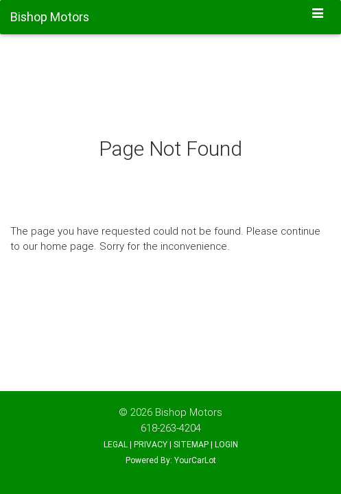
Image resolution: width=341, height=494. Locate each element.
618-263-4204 (171, 427)
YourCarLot (195, 460)
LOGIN (226, 444)
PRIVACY (150, 444)
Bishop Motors (188, 412)
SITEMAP (191, 444)
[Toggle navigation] (318, 14)
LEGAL (116, 444)
